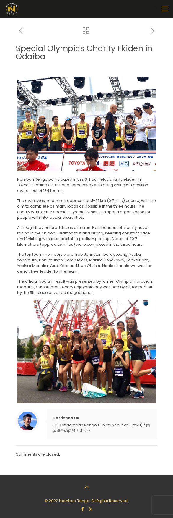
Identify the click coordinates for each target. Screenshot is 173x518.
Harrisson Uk (66, 418)
